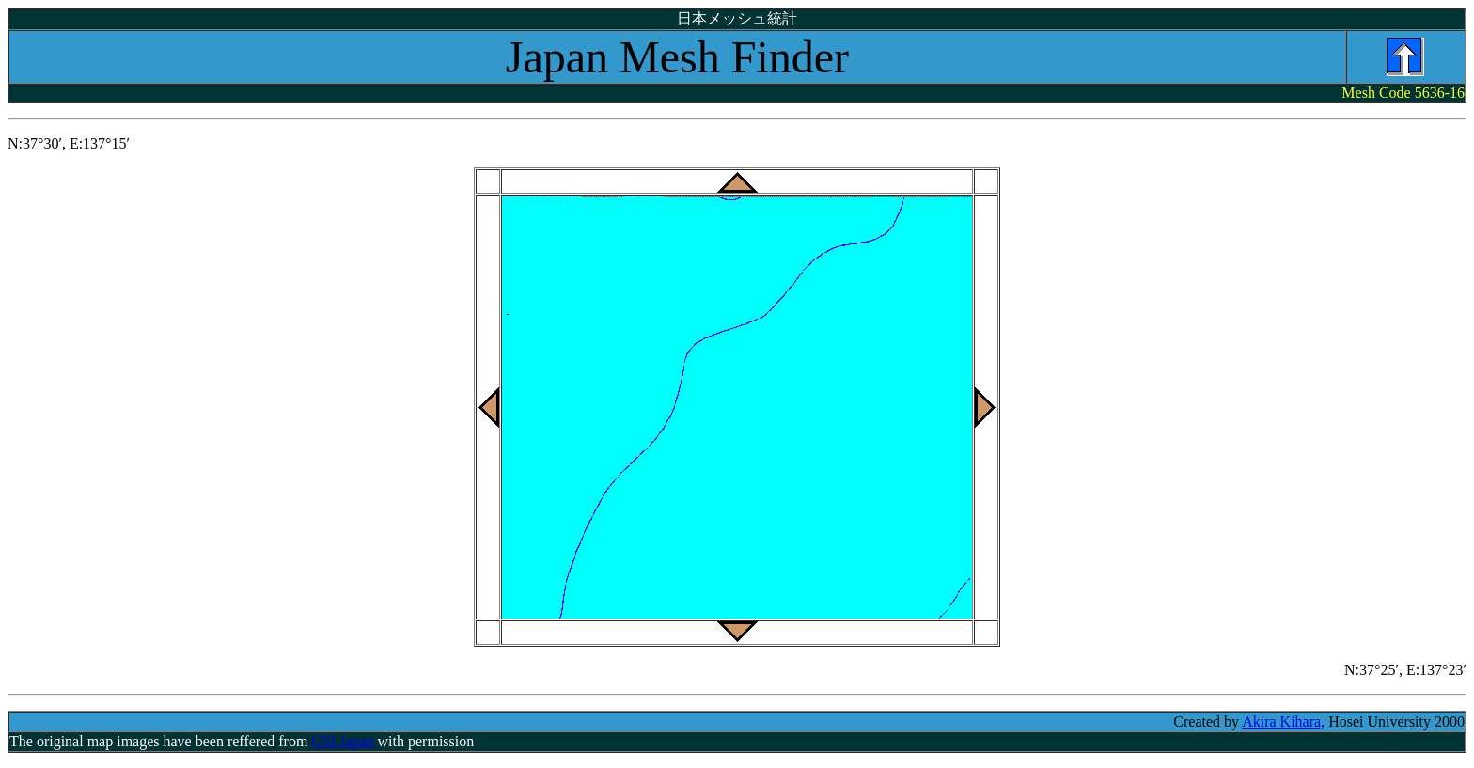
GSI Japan (344, 741)
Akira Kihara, (1283, 721)
